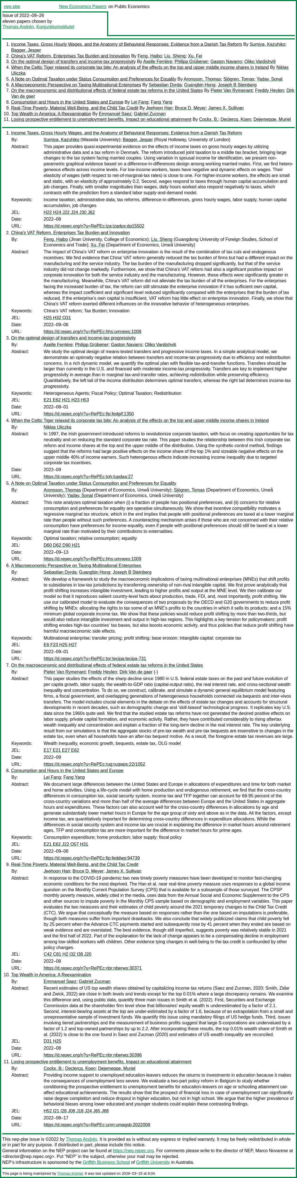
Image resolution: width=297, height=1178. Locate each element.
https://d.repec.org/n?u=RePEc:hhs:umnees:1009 (92, 558)
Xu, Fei (195, 56)
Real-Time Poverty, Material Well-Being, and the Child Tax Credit (74, 108)
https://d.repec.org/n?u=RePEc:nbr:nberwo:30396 (93, 1055)
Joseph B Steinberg (237, 85)
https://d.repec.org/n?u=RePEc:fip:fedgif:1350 (89, 413)
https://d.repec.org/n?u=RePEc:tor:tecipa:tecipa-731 (95, 658)
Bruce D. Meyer (190, 108)
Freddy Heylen (269, 90)
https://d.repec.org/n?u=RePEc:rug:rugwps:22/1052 (94, 764)
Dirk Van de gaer (136, 672)
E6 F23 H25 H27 (60, 644)
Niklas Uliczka (57, 427)
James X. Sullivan (226, 108)
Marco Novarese (271, 1150)
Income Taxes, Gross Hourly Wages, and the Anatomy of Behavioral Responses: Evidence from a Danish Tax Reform (126, 44)
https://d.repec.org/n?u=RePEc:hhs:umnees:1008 (92, 331)
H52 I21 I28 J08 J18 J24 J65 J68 (76, 1111)
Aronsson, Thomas (202, 79)
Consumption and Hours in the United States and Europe (67, 102)
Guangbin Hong (199, 85)
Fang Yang (161, 102)
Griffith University (153, 1162)
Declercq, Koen (236, 119)
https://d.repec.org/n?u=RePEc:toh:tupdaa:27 (88, 476)
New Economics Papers (83, 6)
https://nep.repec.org (133, 1150)
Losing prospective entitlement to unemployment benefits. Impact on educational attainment (101, 119)
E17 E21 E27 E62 (61, 750)
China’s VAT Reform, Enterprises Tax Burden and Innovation (70, 56)
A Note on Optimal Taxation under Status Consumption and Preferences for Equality (93, 79)
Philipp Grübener (191, 61)
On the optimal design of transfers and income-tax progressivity (73, 61)
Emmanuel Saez (115, 113)
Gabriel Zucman (150, 113)
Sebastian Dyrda (165, 85)
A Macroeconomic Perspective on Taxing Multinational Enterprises (76, 85)
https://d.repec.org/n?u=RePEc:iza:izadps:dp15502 (94, 226)
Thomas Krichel (70, 1173)
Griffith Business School (106, 1162)
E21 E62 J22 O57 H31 (66, 844)
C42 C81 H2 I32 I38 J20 (67, 954)
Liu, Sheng (175, 56)
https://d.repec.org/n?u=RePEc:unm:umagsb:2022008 (97, 1124)
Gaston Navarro (226, 61)
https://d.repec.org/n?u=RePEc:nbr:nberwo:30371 (93, 968)
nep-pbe (12, 6)
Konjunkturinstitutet (55, 26)
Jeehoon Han (159, 108)
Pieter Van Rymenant (232, 90)
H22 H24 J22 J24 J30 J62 (69, 212)
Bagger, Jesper (26, 50)
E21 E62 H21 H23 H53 (66, 400)
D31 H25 (52, 1041)
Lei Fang (139, 102)
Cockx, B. (208, 119)
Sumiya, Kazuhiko (267, 44)
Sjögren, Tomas (238, 79)
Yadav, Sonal (270, 79)
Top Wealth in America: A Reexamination (51, 113)
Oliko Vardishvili (260, 61)
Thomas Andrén (18, 26)
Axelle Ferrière (157, 61)
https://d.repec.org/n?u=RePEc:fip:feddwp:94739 (92, 858)
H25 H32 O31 (57, 317)
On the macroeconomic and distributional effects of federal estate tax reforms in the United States (107, 90)
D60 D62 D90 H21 (62, 545)
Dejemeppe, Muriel (272, 119)
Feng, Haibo (150, 56)
